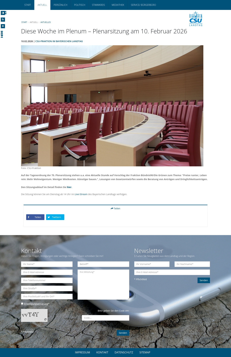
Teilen (115, 208)
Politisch (79, 4)
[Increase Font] (3, 26)
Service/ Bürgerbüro (143, 4)
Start (27, 4)
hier (69, 187)
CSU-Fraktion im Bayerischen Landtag (59, 41)
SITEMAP (145, 352)
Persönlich (60, 4)
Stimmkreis (98, 4)
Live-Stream (81, 194)
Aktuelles (46, 22)
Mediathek (118, 4)
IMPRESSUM (82, 352)
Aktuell (42, 4)
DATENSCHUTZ (124, 352)
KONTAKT (102, 352)
